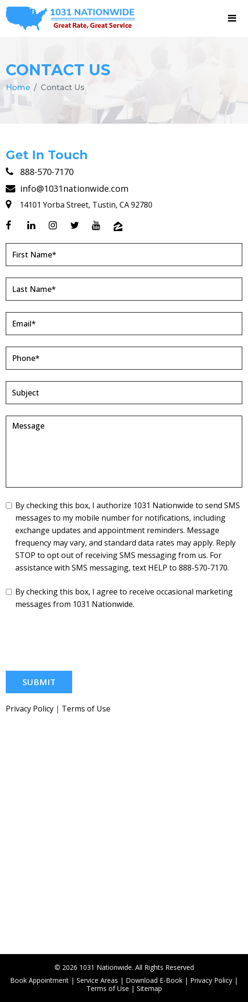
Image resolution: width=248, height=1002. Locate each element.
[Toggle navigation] (232, 18)
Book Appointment (39, 980)
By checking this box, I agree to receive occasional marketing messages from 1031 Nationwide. (119, 597)
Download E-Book (154, 980)
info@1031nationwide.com (67, 188)
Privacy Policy (30, 708)
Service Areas (97, 980)
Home (18, 87)
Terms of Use (86, 708)
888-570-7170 (40, 171)
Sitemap (149, 988)
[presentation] (78, 640)
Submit (38, 681)
